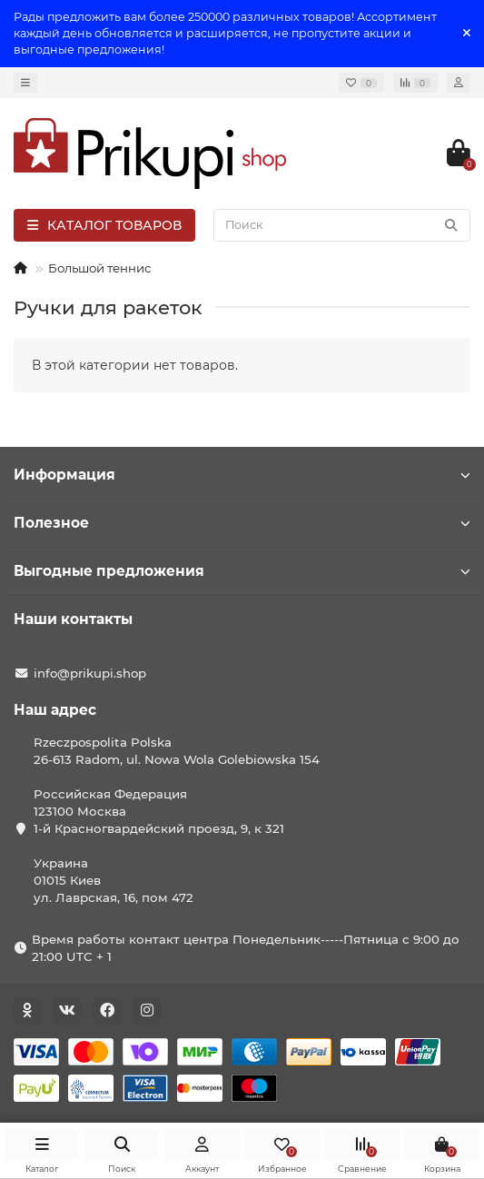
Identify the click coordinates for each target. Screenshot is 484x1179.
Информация (242, 474)
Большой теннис (99, 268)
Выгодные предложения (242, 571)
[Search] (341, 225)
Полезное (242, 522)
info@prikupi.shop (90, 673)
